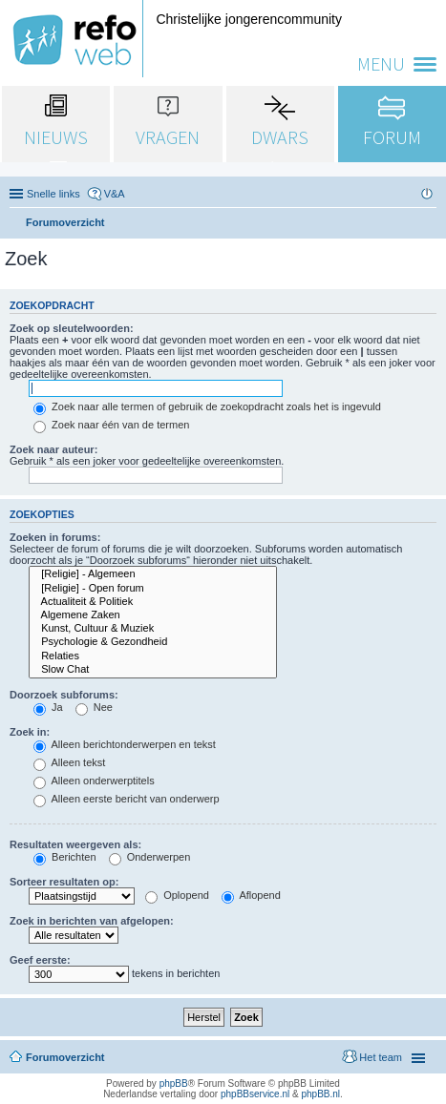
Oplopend (177, 895)
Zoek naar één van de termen (111, 424)
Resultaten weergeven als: (75, 844)
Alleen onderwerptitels (94, 780)
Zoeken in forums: (55, 537)
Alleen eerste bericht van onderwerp (126, 798)
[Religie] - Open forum (153, 588)
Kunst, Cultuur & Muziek (153, 628)
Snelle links (53, 193)
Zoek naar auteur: (53, 449)
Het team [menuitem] (380, 1057)
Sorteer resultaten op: (64, 881)
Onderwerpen (150, 857)
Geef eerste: (40, 960)
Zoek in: (30, 732)
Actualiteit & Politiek (153, 602)
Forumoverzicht (65, 1057)
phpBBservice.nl (255, 1094)
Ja (48, 707)
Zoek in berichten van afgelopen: (92, 921)
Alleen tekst (69, 762)
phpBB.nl (320, 1094)
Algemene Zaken (153, 615)
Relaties (153, 656)
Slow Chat (153, 670)
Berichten (64, 857)
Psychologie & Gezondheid (153, 642)
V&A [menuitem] (114, 193)
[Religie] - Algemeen (153, 574)
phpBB (173, 1083)
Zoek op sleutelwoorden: (72, 328)
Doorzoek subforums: (64, 694)
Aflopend (251, 895)
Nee (94, 707)
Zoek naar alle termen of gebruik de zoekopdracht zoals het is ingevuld (207, 406)
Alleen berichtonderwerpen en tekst (124, 744)
